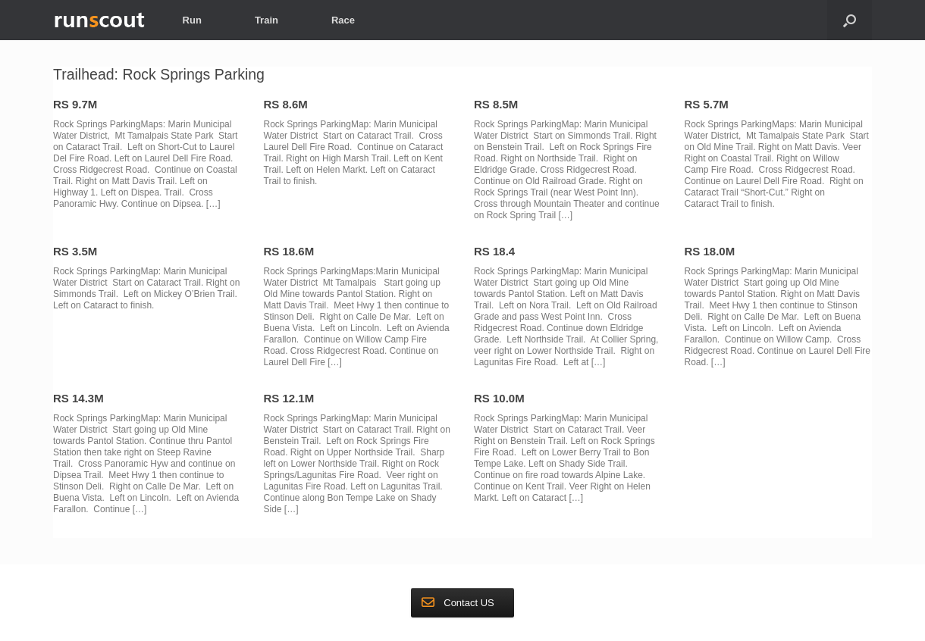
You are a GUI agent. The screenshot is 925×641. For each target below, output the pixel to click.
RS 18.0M (710, 251)
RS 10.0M (499, 398)
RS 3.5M (75, 251)
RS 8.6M (286, 104)
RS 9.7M (75, 104)
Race (343, 20)
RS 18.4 (494, 251)
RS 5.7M (707, 104)
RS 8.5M (496, 104)
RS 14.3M (78, 398)
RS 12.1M (289, 398)
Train (266, 20)
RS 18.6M (289, 251)
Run (192, 20)
